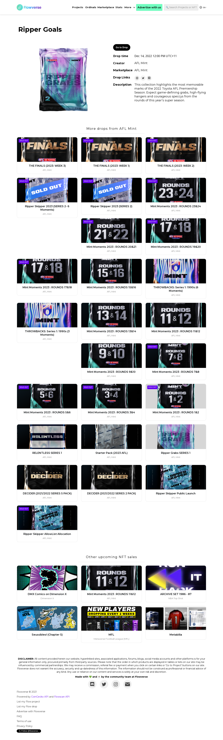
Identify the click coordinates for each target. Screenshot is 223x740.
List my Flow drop (27, 706)
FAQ (19, 716)
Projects (77, 7)
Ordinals (90, 7)
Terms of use (24, 721)
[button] (129, 7)
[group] (202, 7)
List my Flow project (28, 701)
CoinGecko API (40, 696)
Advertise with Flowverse (31, 711)
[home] (29, 7)
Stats (118, 7)
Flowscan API (62, 696)
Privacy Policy (25, 726)
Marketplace (105, 7)
